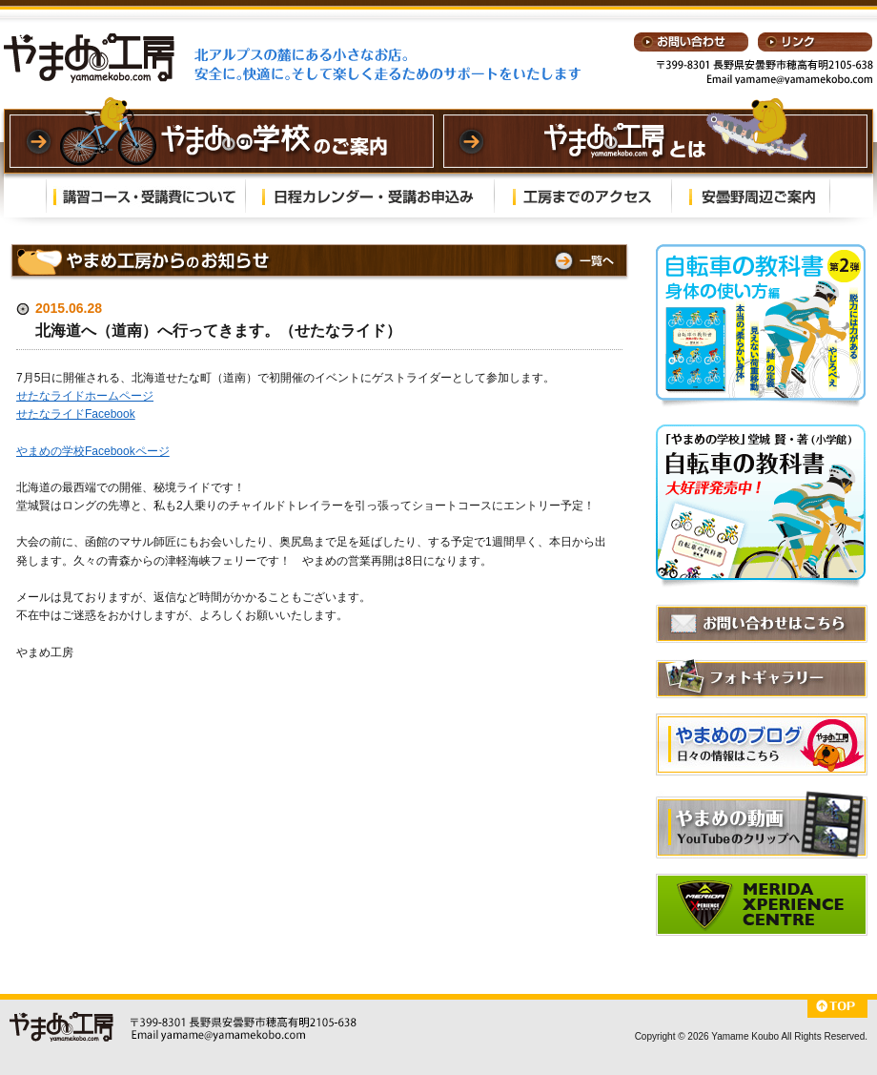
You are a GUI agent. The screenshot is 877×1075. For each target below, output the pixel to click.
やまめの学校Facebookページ (93, 451)
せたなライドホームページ (84, 396)
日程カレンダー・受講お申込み (370, 195)
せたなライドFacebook (75, 414)
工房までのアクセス (583, 195)
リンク (815, 41)
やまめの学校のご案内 (222, 141)
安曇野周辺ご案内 (750, 195)
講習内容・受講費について (146, 195)
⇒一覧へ (582, 261)
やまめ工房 (89, 58)
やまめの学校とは (655, 141)
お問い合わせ (691, 41)
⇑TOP (837, 1009)
